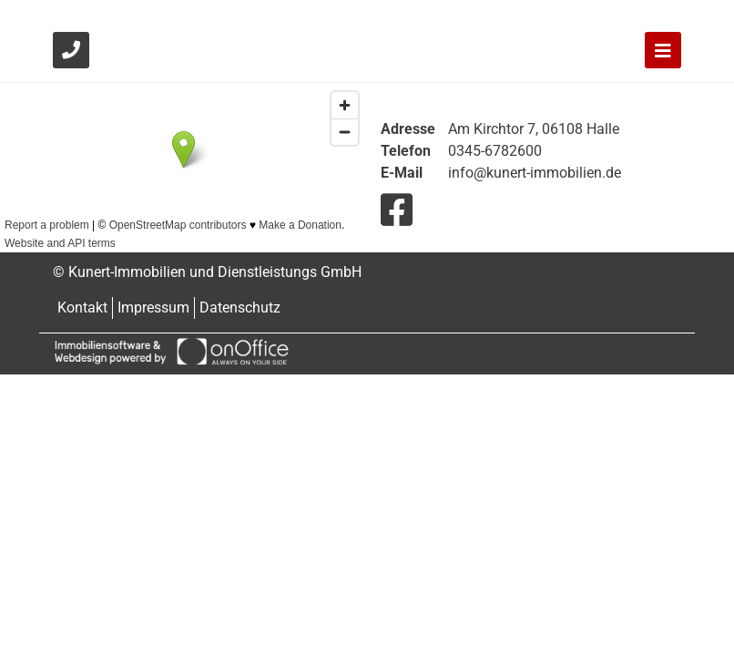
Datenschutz (239, 307)
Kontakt (82, 307)
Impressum (153, 307)
